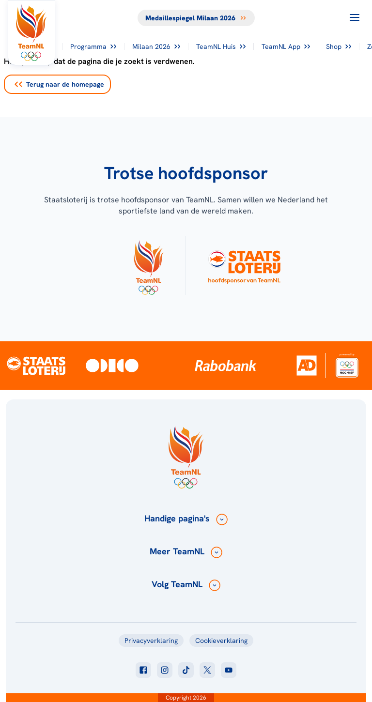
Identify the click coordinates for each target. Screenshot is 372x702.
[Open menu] (354, 17)
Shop (338, 46)
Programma (93, 46)
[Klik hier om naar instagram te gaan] (164, 670)
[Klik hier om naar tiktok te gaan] (186, 670)
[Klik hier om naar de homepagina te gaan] (31, 32)
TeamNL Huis (221, 46)
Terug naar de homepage (59, 84)
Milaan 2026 (156, 46)
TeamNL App (286, 46)
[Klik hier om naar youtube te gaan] (228, 670)
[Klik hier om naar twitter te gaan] (207, 670)
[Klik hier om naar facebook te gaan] (143, 670)
